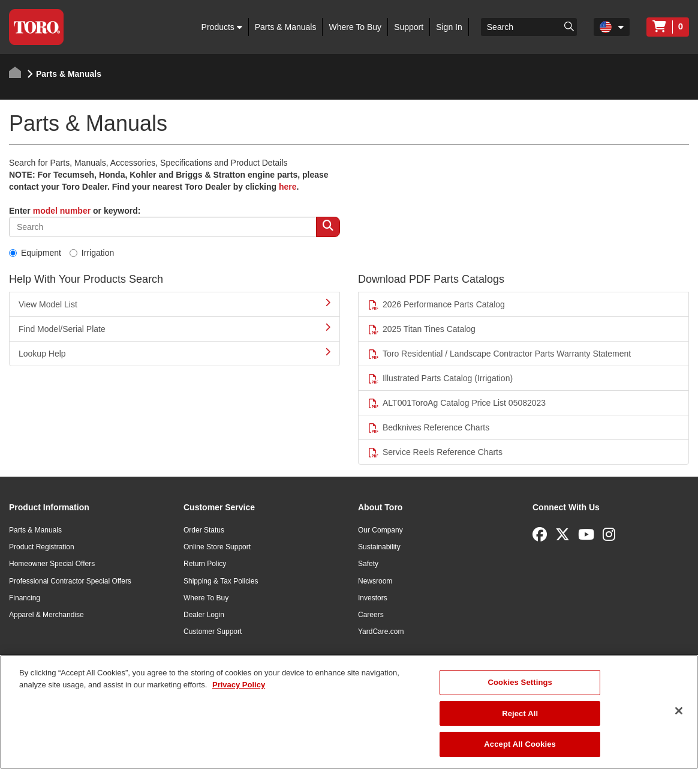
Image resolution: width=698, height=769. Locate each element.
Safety (368, 563)
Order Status (203, 530)
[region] (349, 712)
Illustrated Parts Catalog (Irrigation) (440, 378)
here (288, 186)
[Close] (679, 711)
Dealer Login (203, 615)
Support (408, 27)
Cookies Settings (520, 682)
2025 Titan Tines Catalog (422, 329)
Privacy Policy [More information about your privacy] (238, 684)
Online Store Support (217, 547)
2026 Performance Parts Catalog (436, 305)
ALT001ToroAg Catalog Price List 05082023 (457, 403)
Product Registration (41, 547)
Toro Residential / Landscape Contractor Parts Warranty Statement (499, 354)
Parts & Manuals (286, 27)
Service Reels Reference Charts (435, 452)
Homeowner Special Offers (52, 563)
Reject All (520, 713)
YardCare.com (381, 631)
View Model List (174, 303)
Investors (372, 598)
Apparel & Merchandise (46, 615)
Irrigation (92, 253)
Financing (24, 598)
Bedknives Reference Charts (428, 428)
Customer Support (212, 631)
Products (221, 27)
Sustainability (379, 547)
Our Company (380, 530)
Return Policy (204, 563)
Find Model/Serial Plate (174, 328)
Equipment (35, 253)
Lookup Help (174, 353)
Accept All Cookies (520, 744)
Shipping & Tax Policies (220, 581)
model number (62, 211)
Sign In (449, 27)
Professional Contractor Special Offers (70, 581)
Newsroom (375, 581)
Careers (371, 615)
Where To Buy (355, 27)
